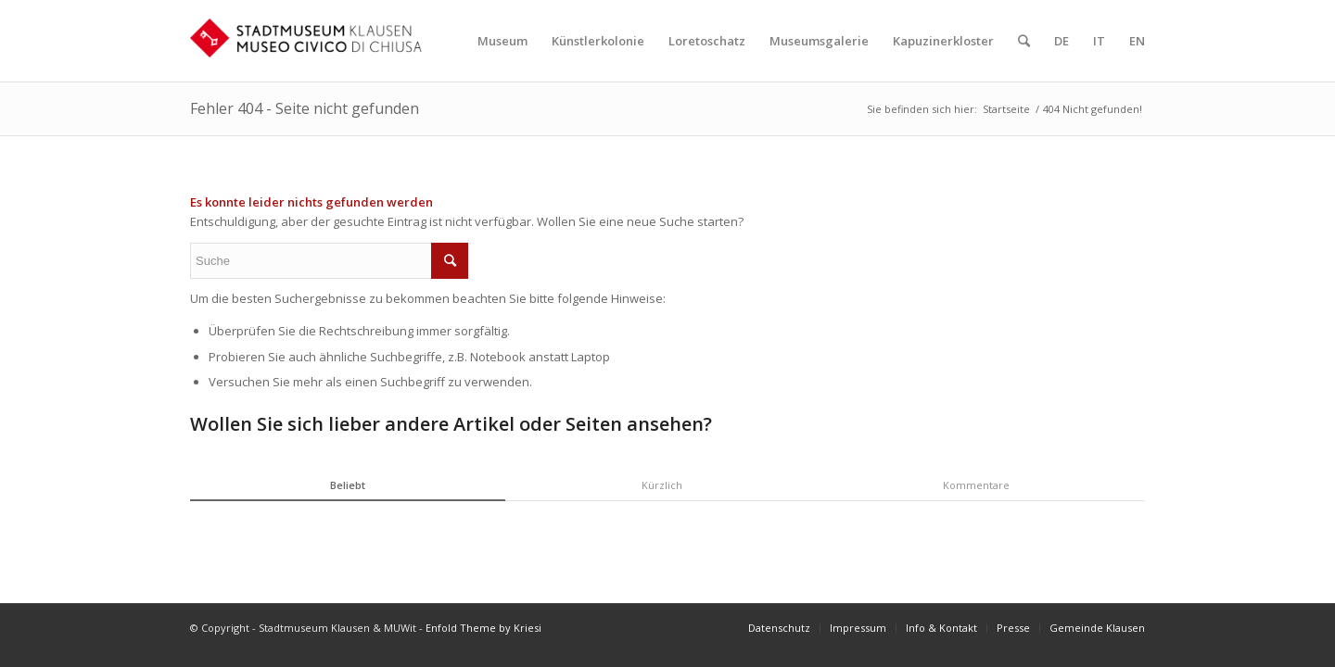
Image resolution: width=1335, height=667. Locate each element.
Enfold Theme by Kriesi (483, 628)
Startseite (1006, 109)
